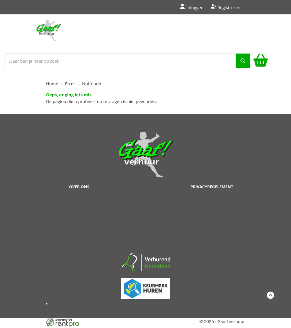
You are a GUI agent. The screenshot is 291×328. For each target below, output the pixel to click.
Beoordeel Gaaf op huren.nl (145, 222)
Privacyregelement (211, 186)
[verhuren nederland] (145, 262)
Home (52, 84)
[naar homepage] (48, 32)
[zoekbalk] (127, 61)
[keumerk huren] (145, 285)
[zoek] (243, 61)
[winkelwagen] (260, 61)
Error (70, 84)
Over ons (79, 186)
